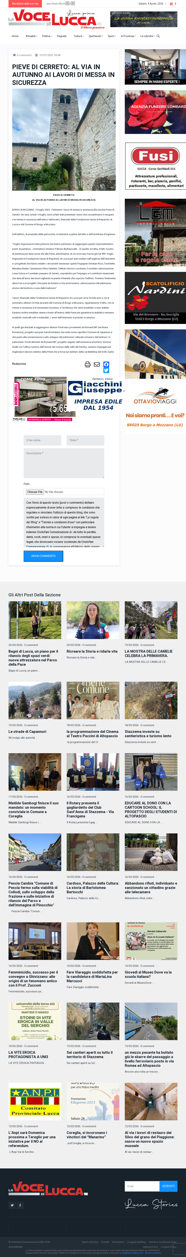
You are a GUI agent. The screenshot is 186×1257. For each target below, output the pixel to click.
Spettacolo (96, 36)
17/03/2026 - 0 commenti (23, 797)
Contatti (105, 1242)
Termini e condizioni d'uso (162, 1242)
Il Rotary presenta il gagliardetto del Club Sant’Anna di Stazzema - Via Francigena (90, 810)
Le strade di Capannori (27, 731)
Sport (112, 36)
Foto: (27, 484)
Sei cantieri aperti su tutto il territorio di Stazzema (90, 1055)
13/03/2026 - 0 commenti (81, 1046)
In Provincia (128, 36)
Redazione (19, 364)
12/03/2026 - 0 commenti (139, 1126)
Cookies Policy (168, 1247)
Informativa (118, 1242)
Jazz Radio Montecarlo (59, 4)
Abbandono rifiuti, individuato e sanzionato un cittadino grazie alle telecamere (151, 888)
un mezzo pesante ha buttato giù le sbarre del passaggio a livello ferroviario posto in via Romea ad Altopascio (149, 1059)
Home (15, 36)
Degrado (62, 36)
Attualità (31, 36)
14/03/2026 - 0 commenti (81, 966)
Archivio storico (153, 1253)
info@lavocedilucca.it (132, 1253)
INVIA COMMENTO (43, 556)
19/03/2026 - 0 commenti (139, 645)
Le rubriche (148, 36)
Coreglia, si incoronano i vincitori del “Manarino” (87, 1135)
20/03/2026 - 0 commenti (23, 645)
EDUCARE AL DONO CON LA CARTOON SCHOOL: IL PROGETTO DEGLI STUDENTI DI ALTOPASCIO (151, 810)
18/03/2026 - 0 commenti (81, 725)
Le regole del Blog (136, 1242)
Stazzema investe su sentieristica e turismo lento (148, 734)
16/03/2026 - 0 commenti (81, 797)
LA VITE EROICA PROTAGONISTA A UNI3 (28, 1055)
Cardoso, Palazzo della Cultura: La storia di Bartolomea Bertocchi (93, 888)
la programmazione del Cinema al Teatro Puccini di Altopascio (92, 734)
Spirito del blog (90, 1242)
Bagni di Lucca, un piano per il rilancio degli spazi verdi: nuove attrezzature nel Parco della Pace (33, 658)
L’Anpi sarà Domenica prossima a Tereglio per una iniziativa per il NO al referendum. (32, 1139)
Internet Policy (150, 1247)
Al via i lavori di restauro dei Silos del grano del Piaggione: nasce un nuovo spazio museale (149, 1139)
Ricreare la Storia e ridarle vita (92, 651)
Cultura (79, 36)
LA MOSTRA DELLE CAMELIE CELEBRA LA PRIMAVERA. (149, 653)
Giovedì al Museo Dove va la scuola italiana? (148, 974)
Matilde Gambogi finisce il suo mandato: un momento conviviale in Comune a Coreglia (34, 810)
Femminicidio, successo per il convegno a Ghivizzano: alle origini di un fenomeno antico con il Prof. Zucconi (33, 979)
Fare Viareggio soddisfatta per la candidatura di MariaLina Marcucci (92, 977)
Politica (47, 36)
